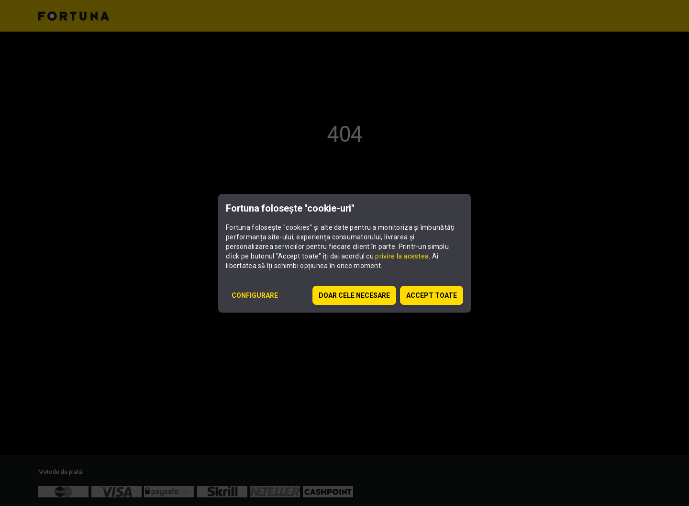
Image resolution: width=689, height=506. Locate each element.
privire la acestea (402, 256)
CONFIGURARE (255, 295)
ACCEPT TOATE (431, 295)
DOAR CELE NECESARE (354, 295)
